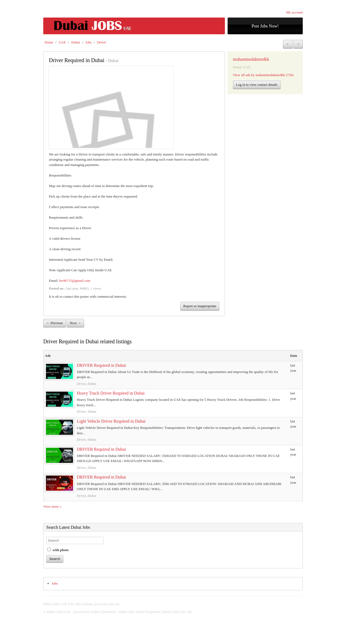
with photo (58, 550)
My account (294, 12)
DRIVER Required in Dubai (101, 365)
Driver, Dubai (86, 384)
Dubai (75, 42)
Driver (101, 42)
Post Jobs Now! (265, 26)
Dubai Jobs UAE (59, 612)
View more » (52, 506)
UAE (62, 42)
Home (49, 42)
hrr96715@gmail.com (74, 281)
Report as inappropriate (199, 306)
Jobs (88, 42)
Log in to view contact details (257, 85)
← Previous (54, 323)
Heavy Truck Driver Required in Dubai (111, 393)
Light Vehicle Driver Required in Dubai (111, 421)
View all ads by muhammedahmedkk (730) (263, 75)
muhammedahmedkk (251, 59)
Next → (75, 323)
